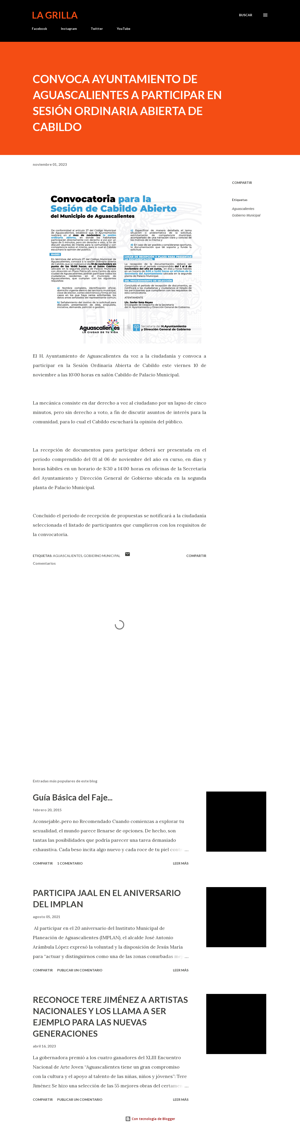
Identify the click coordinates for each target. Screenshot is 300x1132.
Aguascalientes (243, 209)
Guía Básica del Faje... (72, 797)
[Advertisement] (112, 720)
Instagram (69, 29)
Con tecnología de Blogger (150, 1119)
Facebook (39, 29)
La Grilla (55, 15)
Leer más (180, 863)
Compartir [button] (242, 183)
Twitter (97, 29)
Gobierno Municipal (246, 215)
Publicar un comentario (79, 970)
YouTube (123, 29)
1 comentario (70, 863)
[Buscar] (245, 15)
